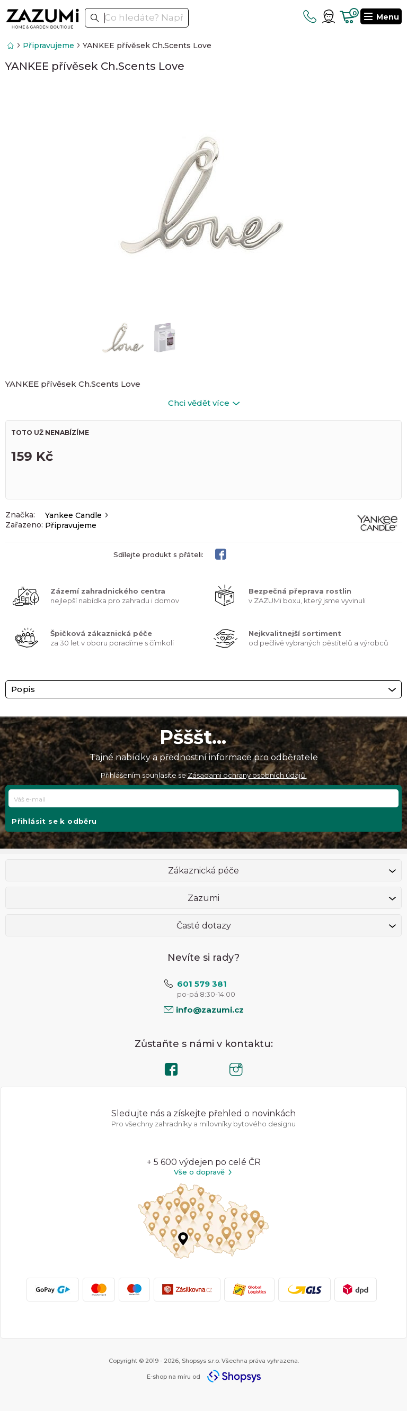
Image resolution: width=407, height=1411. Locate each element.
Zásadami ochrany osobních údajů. (247, 775)
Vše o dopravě (203, 1172)
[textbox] (137, 18)
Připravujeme (48, 45)
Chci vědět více (204, 403)
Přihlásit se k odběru (54, 821)
